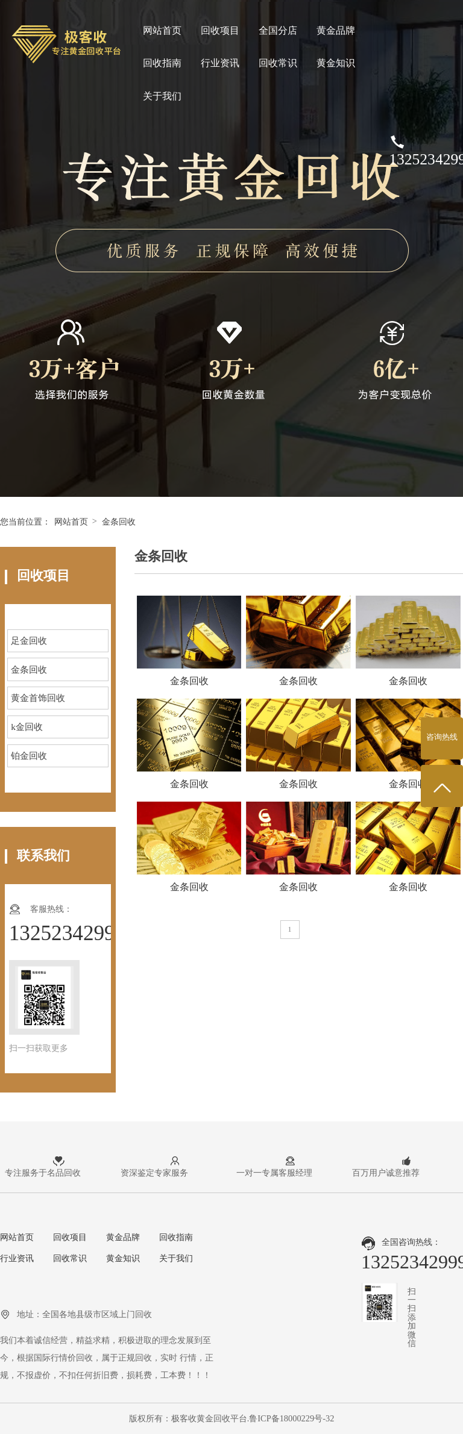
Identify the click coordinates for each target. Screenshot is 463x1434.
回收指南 (162, 63)
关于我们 (162, 96)
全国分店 (278, 30)
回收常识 (278, 63)
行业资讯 (220, 63)
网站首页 (162, 30)
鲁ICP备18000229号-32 (291, 1418)
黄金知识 (336, 63)
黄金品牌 (336, 30)
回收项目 (220, 30)
